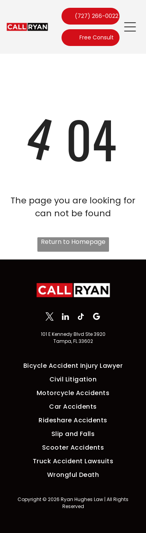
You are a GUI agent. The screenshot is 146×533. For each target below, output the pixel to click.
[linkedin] (65, 318)
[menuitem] (73, 365)
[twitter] (50, 318)
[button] (130, 27)
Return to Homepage (73, 241)
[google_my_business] (96, 318)
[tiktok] (81, 318)
